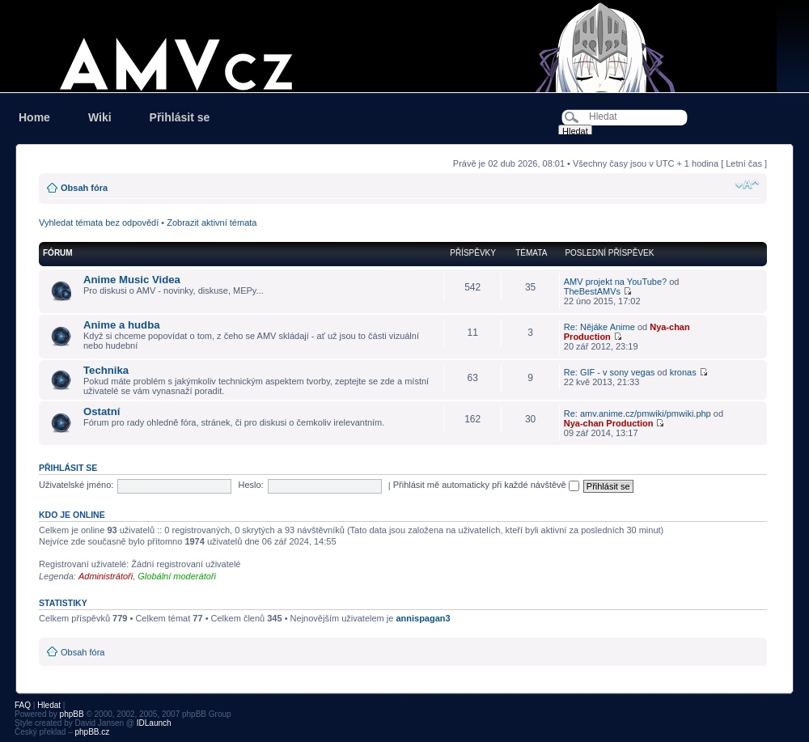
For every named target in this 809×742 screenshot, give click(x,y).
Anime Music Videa (131, 279)
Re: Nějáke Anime (599, 327)
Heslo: (250, 485)
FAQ (23, 705)
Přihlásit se (180, 117)
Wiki (100, 117)
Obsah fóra (84, 188)
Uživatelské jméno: (76, 485)
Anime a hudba (121, 325)
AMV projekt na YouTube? (615, 281)
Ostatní (101, 411)
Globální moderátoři (177, 576)
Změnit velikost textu (747, 184)
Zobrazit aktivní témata (211, 222)
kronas (683, 372)
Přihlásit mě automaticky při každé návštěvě (486, 485)
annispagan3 (423, 618)
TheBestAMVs (592, 291)
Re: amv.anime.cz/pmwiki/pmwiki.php (637, 413)
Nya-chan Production (609, 423)
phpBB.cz (91, 731)
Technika (106, 370)
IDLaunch (154, 723)
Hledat (49, 705)
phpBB (72, 714)
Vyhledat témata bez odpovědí (99, 222)
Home (34, 117)
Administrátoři (105, 576)
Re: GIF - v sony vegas (609, 372)
